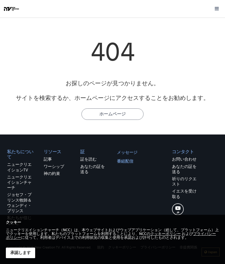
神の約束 (52, 174)
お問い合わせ (184, 159)
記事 (48, 159)
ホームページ (112, 114)
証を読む (88, 159)
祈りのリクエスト (184, 181)
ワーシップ (54, 167)
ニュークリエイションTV (19, 167)
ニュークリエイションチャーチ (19, 182)
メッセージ (127, 152)
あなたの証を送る (92, 169)
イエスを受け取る (184, 194)
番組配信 (125, 161)
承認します (20, 253)
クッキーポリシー (165, 234)
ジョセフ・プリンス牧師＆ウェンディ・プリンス (19, 203)
